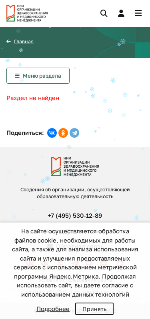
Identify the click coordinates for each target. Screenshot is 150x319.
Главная (24, 41)
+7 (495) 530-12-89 (75, 215)
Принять (94, 308)
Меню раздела (42, 75)
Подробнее (53, 308)
